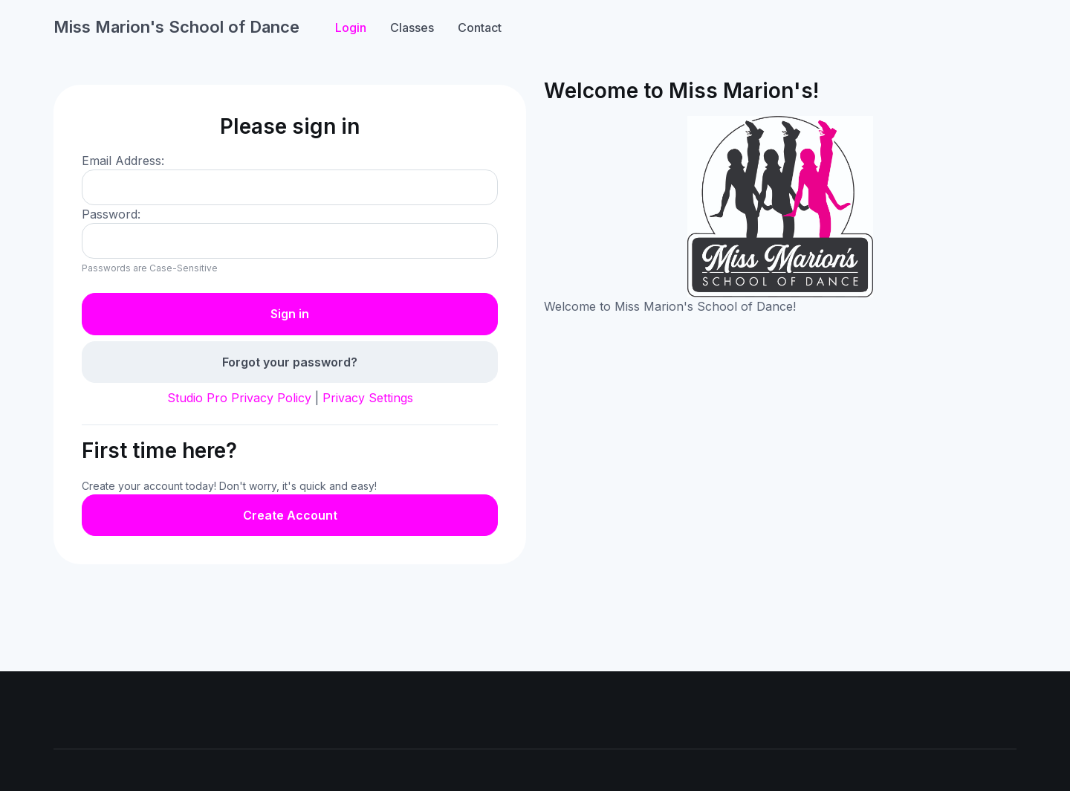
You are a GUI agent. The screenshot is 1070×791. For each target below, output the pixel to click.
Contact (480, 27)
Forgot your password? (289, 362)
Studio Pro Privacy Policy (239, 397)
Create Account (290, 515)
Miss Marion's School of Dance (176, 26)
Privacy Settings (367, 397)
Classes (412, 27)
